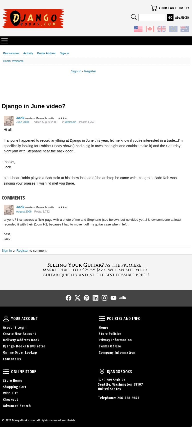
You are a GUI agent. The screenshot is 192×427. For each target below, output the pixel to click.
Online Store (6, 372)
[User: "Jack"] (9, 121)
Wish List (10, 393)
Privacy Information (115, 339)
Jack (20, 118)
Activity (28, 53)
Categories (4, 40)
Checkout (10, 399)
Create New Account (19, 333)
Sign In (64, 53)
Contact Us (12, 358)
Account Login (15, 327)
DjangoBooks (102, 372)
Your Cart (154, 8)
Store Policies (110, 333)
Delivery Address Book (21, 339)
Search (134, 17)
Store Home (12, 380)
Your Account (6, 318)
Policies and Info (102, 318)
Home (103, 327)
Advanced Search (17, 405)
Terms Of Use (110, 346)
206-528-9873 (128, 397)
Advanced (182, 17)
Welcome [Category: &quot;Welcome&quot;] (70, 121)
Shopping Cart (14, 386)
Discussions (11, 53)
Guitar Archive (46, 53)
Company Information (117, 352)
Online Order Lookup (20, 352)
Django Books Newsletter (24, 346)
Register (90, 71)
